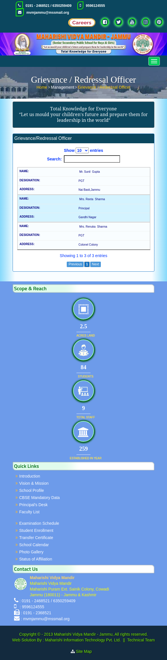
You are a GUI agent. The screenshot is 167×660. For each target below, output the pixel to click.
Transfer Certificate (36, 537)
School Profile (31, 490)
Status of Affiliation (35, 559)
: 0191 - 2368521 (36, 613)
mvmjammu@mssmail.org (47, 13)
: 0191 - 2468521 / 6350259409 (47, 601)
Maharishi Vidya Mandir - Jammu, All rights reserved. (101, 634)
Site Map (86, 651)
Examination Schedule (39, 523)
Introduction (29, 476)
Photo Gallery (31, 552)
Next (95, 264)
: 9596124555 (30, 607)
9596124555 (95, 6)
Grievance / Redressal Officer (104, 86)
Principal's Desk (33, 504)
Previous (75, 264)
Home (42, 86)
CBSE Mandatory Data (39, 497)
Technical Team (141, 640)
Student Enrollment (36, 530)
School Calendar (34, 544)
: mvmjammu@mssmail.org (45, 619)
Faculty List (29, 512)
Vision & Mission (33, 483)
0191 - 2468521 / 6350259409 (48, 6)
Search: (83, 159)
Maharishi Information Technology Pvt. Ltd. (82, 640)
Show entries (83, 150)
